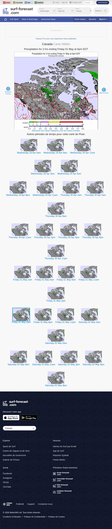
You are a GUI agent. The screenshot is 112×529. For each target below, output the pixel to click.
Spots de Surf (9, 446)
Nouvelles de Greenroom (14, 455)
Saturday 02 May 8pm (56, 385)
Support (31, 504)
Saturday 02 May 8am (18, 364)
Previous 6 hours (8, 90)
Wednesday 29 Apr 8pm (18, 195)
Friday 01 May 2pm (56, 301)
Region (59, 9)
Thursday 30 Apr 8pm (92, 237)
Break (77, 9)
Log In (57, 2)
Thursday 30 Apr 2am (71, 195)
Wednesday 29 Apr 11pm (45, 195)
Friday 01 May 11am (89, 280)
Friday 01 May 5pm (21, 322)
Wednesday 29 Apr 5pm (69, 173)
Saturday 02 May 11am (43, 364)
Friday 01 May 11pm (65, 322)
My (103, 19)
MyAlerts (92, 19)
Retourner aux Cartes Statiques (45, 131)
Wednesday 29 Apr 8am (55, 153)
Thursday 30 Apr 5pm (68, 237)
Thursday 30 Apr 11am (20, 237)
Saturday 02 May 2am (89, 322)
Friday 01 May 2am (22, 280)
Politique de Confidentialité (34, 517)
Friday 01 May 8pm (43, 322)
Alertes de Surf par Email (64, 446)
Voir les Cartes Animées (70, 131)
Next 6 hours (104, 90)
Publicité (20, 504)
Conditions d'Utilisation (12, 517)
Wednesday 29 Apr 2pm (43, 173)
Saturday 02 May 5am (56, 343)
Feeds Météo (59, 460)
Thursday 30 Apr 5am (95, 195)
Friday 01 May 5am (44, 280)
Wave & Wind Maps (30, 19)
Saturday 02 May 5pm (93, 364)
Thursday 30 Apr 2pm (44, 237)
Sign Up (64, 2)
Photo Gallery (80, 19)
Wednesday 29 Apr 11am (82, 153)
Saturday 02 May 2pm (69, 364)
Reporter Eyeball (61, 455)
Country (41, 9)
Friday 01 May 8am (66, 280)
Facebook (7, 473)
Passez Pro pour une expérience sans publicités (56, 39)
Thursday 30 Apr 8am (56, 216)
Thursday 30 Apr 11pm (56, 258)
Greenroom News (48, 19)
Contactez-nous (45, 504)
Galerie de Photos (11, 460)
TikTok (6, 482)
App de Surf (58, 451)
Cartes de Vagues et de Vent (16, 451)
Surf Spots (14, 19)
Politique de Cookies (56, 517)
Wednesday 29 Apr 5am (29, 153)
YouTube (7, 487)
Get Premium (102, 2)
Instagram (7, 478)
